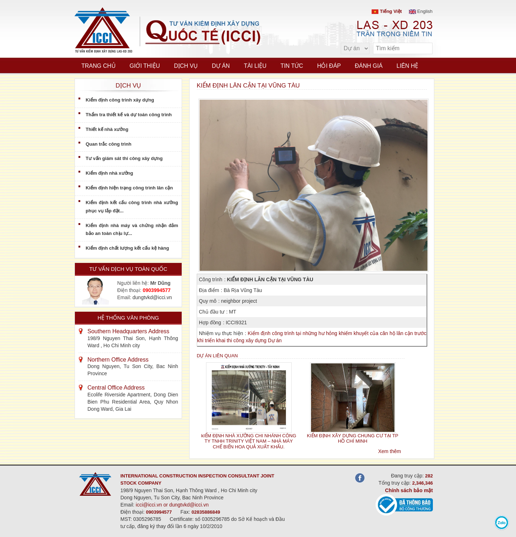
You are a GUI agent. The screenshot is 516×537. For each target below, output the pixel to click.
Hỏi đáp (329, 66)
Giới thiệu (145, 66)
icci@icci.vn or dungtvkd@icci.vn (172, 505)
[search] (423, 48)
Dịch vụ (186, 66)
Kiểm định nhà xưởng (109, 173)
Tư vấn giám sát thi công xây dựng (124, 158)
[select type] (355, 48)
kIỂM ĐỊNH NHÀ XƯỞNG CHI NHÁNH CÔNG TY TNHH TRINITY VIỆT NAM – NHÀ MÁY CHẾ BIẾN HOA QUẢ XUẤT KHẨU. (248, 441)
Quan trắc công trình (109, 144)
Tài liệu (255, 66)
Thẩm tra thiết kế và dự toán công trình (129, 114)
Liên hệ (408, 66)
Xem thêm (389, 451)
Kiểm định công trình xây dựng (120, 100)
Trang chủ (98, 66)
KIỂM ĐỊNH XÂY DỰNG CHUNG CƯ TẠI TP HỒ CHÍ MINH (352, 438)
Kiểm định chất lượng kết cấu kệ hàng (127, 248)
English (421, 11)
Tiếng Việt (387, 11)
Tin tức (292, 66)
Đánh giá (368, 66)
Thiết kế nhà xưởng (107, 129)
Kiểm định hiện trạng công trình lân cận (129, 187)
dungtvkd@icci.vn (152, 297)
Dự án (221, 66)
